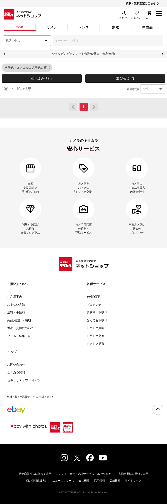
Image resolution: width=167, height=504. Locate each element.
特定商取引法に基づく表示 (35, 473)
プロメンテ (94, 304)
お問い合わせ (16, 364)
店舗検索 (114, 480)
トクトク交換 (95, 336)
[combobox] (27, 40)
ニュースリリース (63, 480)
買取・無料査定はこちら (142, 3)
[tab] (20, 27)
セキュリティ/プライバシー (25, 380)
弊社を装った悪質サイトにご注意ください (31, 396)
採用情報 (99, 480)
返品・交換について (20, 328)
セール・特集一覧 (19, 336)
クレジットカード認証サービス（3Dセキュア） (85, 473)
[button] (49, 67)
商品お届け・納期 (19, 320)
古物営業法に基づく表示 (133, 473)
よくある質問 (16, 372)
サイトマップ (133, 480)
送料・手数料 (16, 312)
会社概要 (84, 480)
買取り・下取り (97, 312)
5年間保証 (93, 296)
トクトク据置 (95, 343)
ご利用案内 (14, 296)
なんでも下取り (97, 320)
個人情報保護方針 (37, 480)
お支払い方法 (16, 304)
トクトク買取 (95, 328)
